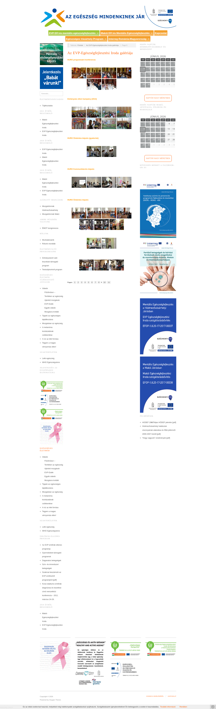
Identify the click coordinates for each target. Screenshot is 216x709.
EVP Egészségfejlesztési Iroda (52, 133)
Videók (45, 288)
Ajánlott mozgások (52, 300)
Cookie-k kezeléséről (155, 696)
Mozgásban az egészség (52, 323)
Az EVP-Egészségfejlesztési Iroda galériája (102, 45)
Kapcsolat (161, 33)
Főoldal (80, 45)
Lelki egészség (48, 358)
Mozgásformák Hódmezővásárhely (50, 208)
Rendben (183, 707)
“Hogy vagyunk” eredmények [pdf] (156, 438)
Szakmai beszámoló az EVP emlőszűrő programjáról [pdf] (51, 576)
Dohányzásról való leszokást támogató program (50, 262)
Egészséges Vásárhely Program (86, 39)
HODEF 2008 (147, 422)
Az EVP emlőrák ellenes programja (52, 547)
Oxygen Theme (55, 700)
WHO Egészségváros (51, 362)
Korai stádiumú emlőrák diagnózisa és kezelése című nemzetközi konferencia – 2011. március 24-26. (52, 591)
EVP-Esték (49, 304)
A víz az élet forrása (50, 339)
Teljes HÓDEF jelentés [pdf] (164, 422)
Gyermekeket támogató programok (52, 555)
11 (109, 282)
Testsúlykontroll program (52, 269)
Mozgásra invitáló (52, 312)
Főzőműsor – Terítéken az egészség (54, 294)
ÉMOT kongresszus (50, 228)
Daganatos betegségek (51, 560)
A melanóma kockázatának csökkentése (48, 331)
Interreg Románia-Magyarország (129, 39)
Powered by (44, 700)
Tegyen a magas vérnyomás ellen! (49, 345)
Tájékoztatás (47, 106)
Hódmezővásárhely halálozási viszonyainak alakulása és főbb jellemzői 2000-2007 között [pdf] (159, 430)
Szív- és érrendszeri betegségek (50, 566)
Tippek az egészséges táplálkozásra (51, 318)
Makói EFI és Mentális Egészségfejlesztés (127, 33)
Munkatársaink (48, 240)
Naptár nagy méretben (158, 98)
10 (104, 282)
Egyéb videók (50, 308)
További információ (168, 707)
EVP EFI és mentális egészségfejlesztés (74, 33)
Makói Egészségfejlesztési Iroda (50, 124)
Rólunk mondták (49, 244)
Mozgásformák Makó (50, 214)
